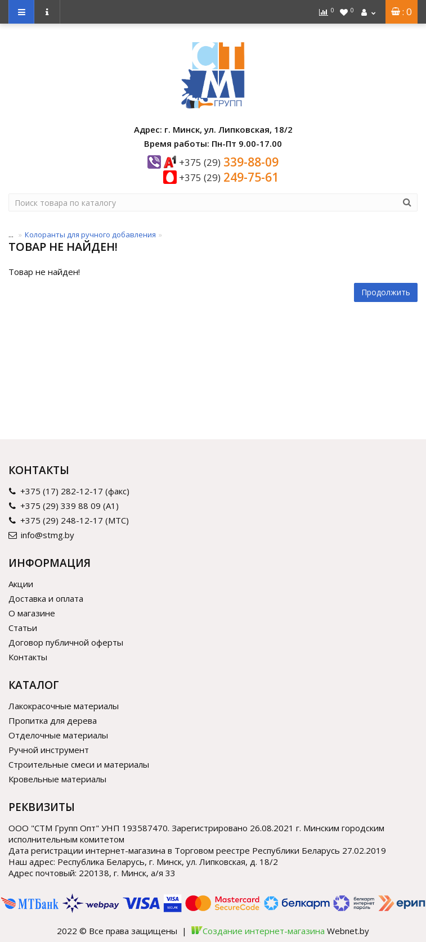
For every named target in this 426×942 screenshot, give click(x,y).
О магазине (31, 613)
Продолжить (385, 292)
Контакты (27, 656)
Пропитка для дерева (52, 720)
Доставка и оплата (45, 598)
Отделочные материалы (58, 735)
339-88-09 (229, 162)
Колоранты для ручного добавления (90, 234)
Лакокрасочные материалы (63, 705)
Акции (20, 583)
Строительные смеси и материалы (78, 764)
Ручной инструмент (48, 749)
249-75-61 (229, 177)
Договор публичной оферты (65, 642)
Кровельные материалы (57, 779)
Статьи (22, 627)
